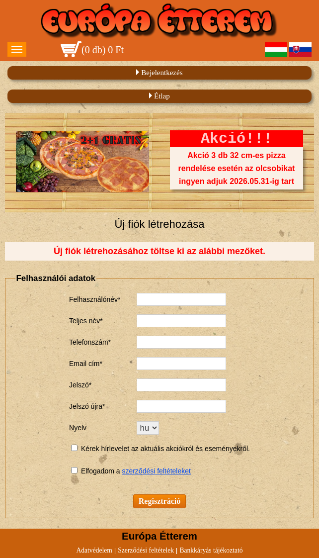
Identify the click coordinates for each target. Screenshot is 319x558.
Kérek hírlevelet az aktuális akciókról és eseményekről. (165, 449)
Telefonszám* (90, 342)
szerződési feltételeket (156, 471)
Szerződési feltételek (146, 550)
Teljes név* (86, 321)
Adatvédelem (94, 550)
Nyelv (77, 428)
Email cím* (85, 364)
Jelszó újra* (87, 406)
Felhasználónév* (95, 299)
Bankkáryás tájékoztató (210, 550)
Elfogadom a (101, 471)
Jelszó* (80, 385)
